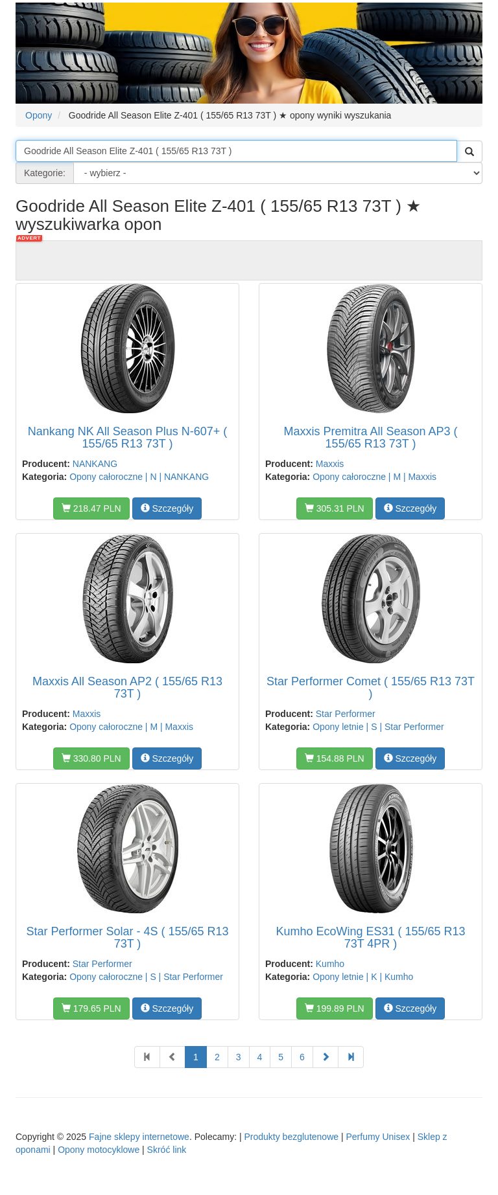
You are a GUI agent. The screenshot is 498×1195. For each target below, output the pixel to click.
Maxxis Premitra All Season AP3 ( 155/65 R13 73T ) (370, 438)
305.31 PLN (334, 508)
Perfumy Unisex (378, 1137)
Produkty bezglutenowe (291, 1137)
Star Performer (345, 714)
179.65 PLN (91, 1008)
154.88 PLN (334, 758)
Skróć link (167, 1149)
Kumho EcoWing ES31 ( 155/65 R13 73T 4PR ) (370, 938)
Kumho (330, 964)
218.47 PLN (91, 508)
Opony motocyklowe (98, 1149)
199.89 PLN (334, 1008)
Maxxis (330, 464)
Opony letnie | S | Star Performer (378, 727)
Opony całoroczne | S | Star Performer (146, 977)
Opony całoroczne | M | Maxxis (374, 477)
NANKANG (95, 464)
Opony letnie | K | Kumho (363, 977)
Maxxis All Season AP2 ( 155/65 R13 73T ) (127, 688)
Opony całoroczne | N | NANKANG (139, 477)
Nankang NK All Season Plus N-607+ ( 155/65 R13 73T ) (128, 438)
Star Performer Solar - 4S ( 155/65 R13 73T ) (127, 938)
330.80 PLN (91, 758)
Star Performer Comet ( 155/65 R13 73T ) (371, 688)
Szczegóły (167, 508)
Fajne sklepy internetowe (139, 1137)
